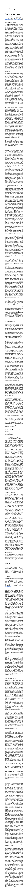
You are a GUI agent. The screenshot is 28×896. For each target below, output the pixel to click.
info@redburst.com (8, 586)
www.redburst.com (8, 19)
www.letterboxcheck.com (17, 19)
